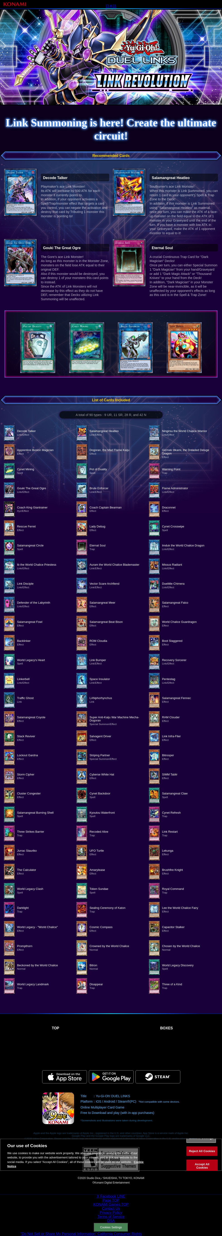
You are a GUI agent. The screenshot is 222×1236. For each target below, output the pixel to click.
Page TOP (111, 1200)
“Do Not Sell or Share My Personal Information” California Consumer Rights (81, 1234)
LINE (121, 1196)
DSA (111, 1221)
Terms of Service (110, 1217)
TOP (55, 1028)
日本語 (111, 6)
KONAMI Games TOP (111, 1204)
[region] (111, 1158)
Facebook (108, 1196)
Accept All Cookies (202, 1169)
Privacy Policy (111, 1213)
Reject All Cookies (202, 1155)
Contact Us (111, 1208)
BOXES (166, 1028)
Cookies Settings (111, 1227)
